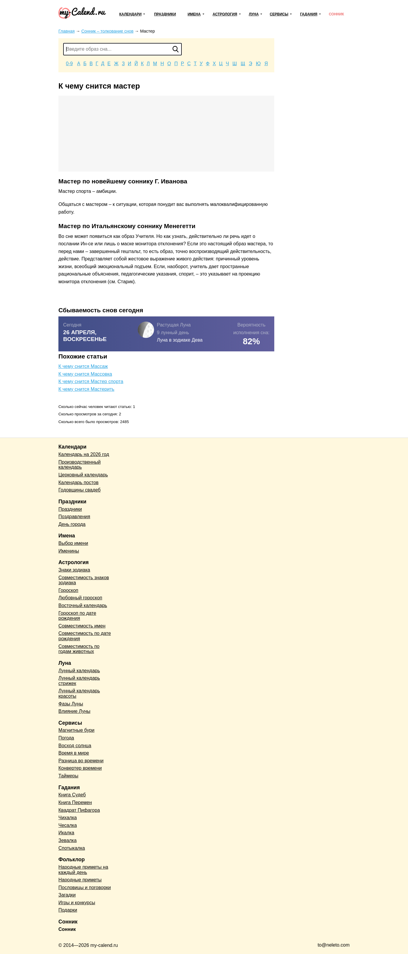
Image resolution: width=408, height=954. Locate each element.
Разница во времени (80, 760)
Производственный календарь (79, 465)
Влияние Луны (74, 711)
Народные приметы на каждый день (83, 870)
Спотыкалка (71, 848)
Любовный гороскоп (80, 597)
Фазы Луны (70, 703)
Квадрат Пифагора (79, 810)
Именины (68, 550)
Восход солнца (74, 745)
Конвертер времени (80, 768)
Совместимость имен (82, 625)
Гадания (308, 14)
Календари (130, 14)
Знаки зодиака (74, 569)
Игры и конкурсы (76, 902)
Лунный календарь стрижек (79, 681)
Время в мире (73, 752)
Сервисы (279, 14)
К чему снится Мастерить (86, 389)
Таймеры (68, 775)
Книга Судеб (72, 794)
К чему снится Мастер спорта (90, 381)
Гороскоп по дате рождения (77, 616)
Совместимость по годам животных (79, 649)
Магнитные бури (76, 730)
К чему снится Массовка (85, 374)
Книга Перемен (75, 802)
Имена (194, 14)
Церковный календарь (83, 474)
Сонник (336, 14)
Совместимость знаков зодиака (83, 580)
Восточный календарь (82, 605)
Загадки (67, 894)
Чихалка (67, 817)
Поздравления (74, 516)
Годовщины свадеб (79, 489)
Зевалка (67, 840)
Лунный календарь (79, 670)
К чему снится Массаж (83, 366)
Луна (254, 14)
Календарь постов (78, 482)
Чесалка (67, 825)
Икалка (66, 832)
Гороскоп (68, 590)
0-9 (69, 63)
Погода (66, 737)
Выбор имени (73, 543)
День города (71, 524)
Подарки (67, 910)
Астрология (225, 14)
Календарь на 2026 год (83, 454)
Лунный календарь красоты (79, 693)
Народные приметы (80, 879)
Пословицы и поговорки (84, 887)
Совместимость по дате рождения (84, 636)
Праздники (165, 14)
